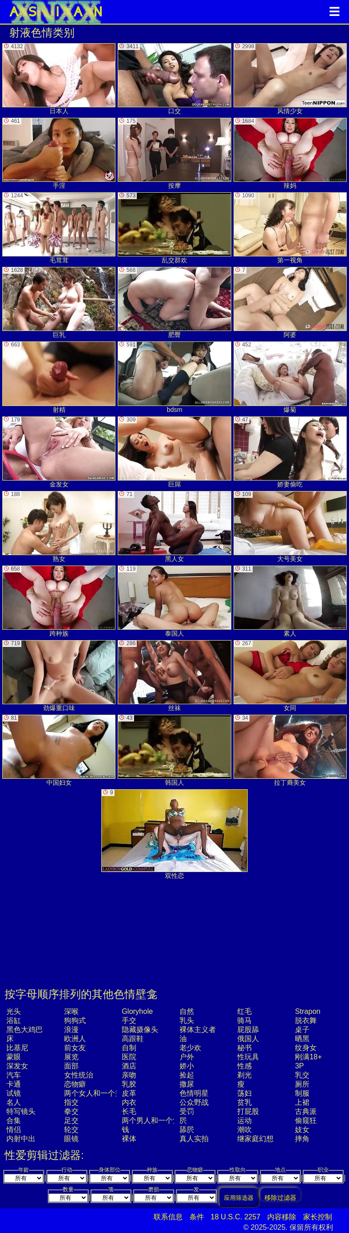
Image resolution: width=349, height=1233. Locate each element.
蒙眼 (13, 1057)
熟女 (58, 526)
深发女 (17, 1066)
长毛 (129, 1111)
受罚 (186, 1111)
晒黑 (302, 1039)
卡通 (13, 1084)
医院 (129, 1057)
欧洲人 (75, 1039)
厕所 (302, 1084)
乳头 (186, 1020)
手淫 (58, 153)
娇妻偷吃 (290, 452)
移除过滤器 (280, 1197)
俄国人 (248, 1039)
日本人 (58, 79)
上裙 (302, 1102)
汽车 (13, 1075)
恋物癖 (75, 1084)
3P (299, 1066)
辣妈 (290, 153)
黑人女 (174, 526)
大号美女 (290, 526)
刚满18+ (308, 1057)
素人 (290, 601)
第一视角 (290, 228)
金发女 (58, 452)
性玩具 (248, 1057)
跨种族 (58, 601)
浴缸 (13, 1020)
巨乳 (58, 302)
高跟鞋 (133, 1039)
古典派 (306, 1111)
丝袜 (174, 676)
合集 (13, 1120)
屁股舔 (248, 1029)
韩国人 (174, 750)
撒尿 (186, 1084)
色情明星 (194, 1093)
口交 (174, 79)
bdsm (174, 377)
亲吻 (129, 1075)
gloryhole (137, 1011)
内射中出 (20, 1139)
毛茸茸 (58, 228)
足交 (71, 1120)
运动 (244, 1120)
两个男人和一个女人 (154, 1120)
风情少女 (290, 79)
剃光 (244, 1075)
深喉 (71, 1011)
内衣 (129, 1102)
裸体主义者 (197, 1029)
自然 (186, 1011)
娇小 (186, 1066)
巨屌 (174, 452)
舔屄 (186, 1129)
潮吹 (244, 1129)
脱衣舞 (306, 1020)
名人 (13, 1102)
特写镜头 (20, 1111)
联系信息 (168, 1217)
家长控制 (317, 1217)
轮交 (71, 1129)
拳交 (71, 1111)
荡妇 (244, 1093)
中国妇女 (58, 750)
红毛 (244, 1011)
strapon (307, 1011)
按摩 (174, 153)
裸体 (129, 1139)
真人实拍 (194, 1139)
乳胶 (129, 1084)
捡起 (186, 1075)
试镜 (13, 1093)
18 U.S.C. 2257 (235, 1217)
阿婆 (290, 302)
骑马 (244, 1020)
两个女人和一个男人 (97, 1093)
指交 (71, 1102)
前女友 (75, 1048)
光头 (13, 1011)
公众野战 (194, 1102)
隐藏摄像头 (140, 1029)
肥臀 (174, 302)
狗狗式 (75, 1020)
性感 (244, 1066)
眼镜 (71, 1139)
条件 (196, 1217)
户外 (186, 1057)
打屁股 (248, 1111)
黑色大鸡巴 (24, 1029)
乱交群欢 (174, 228)
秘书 (244, 1048)
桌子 (302, 1029)
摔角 (302, 1139)
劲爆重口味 (58, 676)
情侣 (13, 1129)
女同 (290, 676)
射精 (58, 377)
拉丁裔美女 (290, 750)
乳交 (302, 1075)
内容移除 (281, 1217)
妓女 (302, 1129)
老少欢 (190, 1048)
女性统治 (78, 1075)
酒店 (129, 1066)
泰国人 (174, 601)
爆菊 (290, 377)
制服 (302, 1093)
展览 (71, 1057)
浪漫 (71, 1029)
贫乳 (244, 1102)
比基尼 (17, 1048)
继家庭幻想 (255, 1139)
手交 (129, 1020)
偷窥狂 (306, 1120)
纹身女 (306, 1048)
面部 (71, 1066)
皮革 (129, 1093)
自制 (129, 1048)
